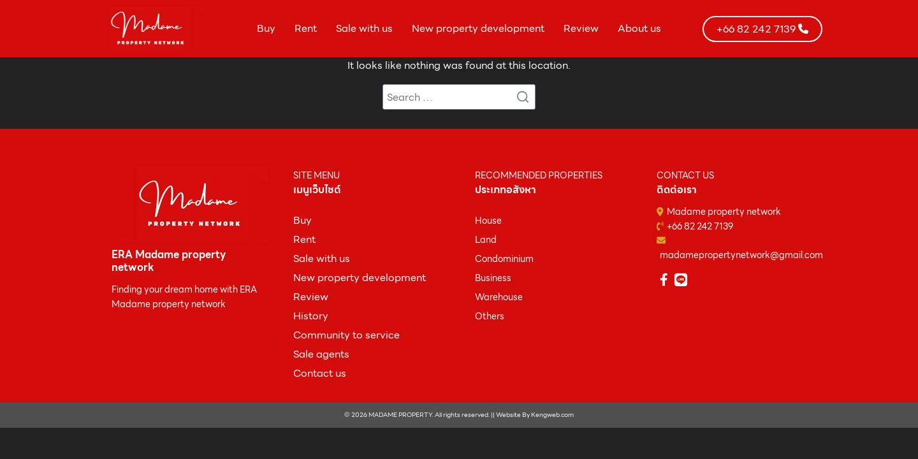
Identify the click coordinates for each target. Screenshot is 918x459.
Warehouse (499, 297)
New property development (478, 28)
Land (486, 240)
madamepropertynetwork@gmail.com (741, 255)
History (310, 316)
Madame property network (724, 212)
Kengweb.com (552, 414)
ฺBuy (302, 220)
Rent (306, 28)
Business (493, 278)
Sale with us (364, 28)
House (488, 221)
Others (489, 316)
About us (639, 28)
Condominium (504, 259)
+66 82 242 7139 (700, 226)
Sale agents (321, 354)
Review (581, 28)
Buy (266, 28)
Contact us (319, 373)
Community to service (346, 335)
